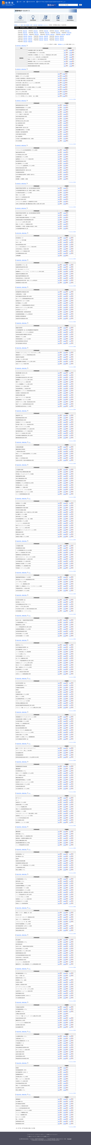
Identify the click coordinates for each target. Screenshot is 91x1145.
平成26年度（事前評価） (22, 368)
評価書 (71, 50)
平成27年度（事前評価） (22, 348)
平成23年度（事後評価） (22, 572)
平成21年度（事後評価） (22, 678)
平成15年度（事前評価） (22, 1002)
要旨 (66, 50)
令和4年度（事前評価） (22, 145)
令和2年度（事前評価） (22, 208)
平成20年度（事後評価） (22, 743)
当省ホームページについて (52, 1134)
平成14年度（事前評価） (22, 1063)
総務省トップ (17, 25)
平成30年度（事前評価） (22, 260)
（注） (29, 442)
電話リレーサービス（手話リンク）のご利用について (39, 1136)
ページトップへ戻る (72, 99)
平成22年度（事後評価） (22, 615)
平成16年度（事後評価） (22, 968)
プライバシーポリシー (40, 1134)
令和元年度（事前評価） (22, 233)
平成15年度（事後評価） (22, 1031)
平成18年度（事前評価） (22, 827)
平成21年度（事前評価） (22, 640)
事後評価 (52, 34)
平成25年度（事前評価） (22, 410)
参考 (71, 237)
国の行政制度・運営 (28, 25)
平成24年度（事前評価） (22, 465)
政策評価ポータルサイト (43, 25)
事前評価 (25, 30)
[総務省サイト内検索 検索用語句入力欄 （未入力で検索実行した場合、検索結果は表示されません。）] (68, 5)
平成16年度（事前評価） (22, 935)
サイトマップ (31, 1134)
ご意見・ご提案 (22, 1)
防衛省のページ (61, 44)
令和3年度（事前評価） (22, 183)
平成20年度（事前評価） (22, 712)
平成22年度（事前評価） (22, 595)
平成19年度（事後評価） (22, 793)
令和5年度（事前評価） (22, 100)
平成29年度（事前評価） (22, 287)
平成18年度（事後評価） (22, 849)
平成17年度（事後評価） (22, 908)
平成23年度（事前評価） (22, 541)
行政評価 (35, 25)
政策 (22, 25)
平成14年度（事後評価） (22, 1094)
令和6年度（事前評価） (22, 69)
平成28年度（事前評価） (22, 323)
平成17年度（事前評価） (22, 874)
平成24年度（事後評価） (22, 498)
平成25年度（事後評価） (22, 442)
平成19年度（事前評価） (22, 761)
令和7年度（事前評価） (22, 45)
